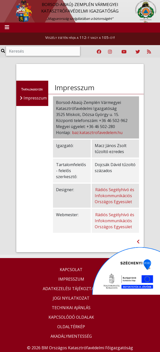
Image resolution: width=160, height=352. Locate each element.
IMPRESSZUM (71, 279)
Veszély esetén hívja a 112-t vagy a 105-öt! (80, 37)
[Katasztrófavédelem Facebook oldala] (99, 52)
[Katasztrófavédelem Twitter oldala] (137, 52)
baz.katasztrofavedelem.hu (97, 132)
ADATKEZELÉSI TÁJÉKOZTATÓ (71, 288)
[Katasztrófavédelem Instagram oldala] (110, 52)
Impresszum (74, 87)
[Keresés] (43, 51)
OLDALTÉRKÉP (71, 326)
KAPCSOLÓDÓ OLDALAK (71, 317)
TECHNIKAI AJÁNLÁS (71, 307)
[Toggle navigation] (7, 28)
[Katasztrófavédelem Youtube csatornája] (124, 52)
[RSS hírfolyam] (149, 52)
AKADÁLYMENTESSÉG (71, 336)
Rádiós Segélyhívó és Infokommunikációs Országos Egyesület (114, 195)
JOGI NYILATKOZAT (71, 298)
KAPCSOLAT (71, 269)
